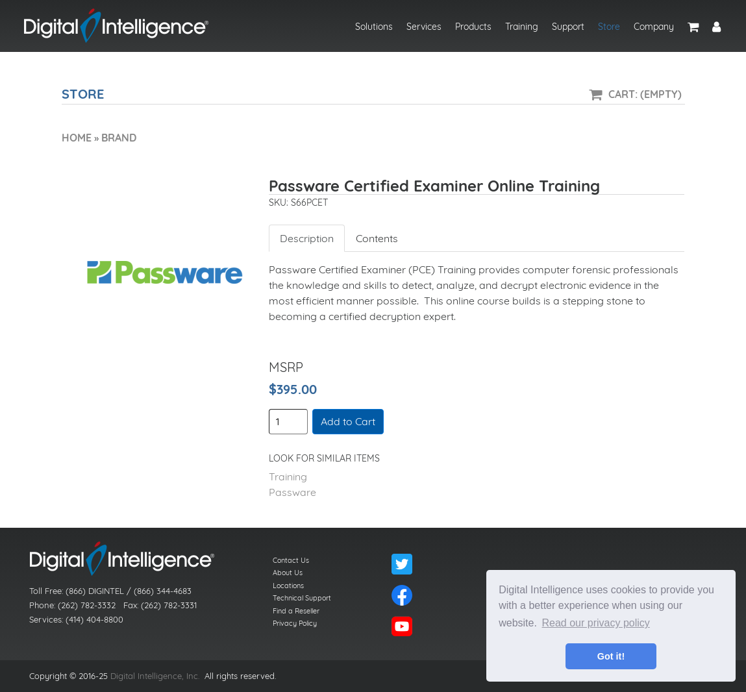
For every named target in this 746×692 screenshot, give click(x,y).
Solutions (374, 26)
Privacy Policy (295, 623)
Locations (288, 585)
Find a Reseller (296, 610)
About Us (288, 572)
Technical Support (302, 597)
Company (654, 26)
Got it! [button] (611, 656)
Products (473, 26)
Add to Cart (348, 421)
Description (307, 238)
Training (521, 26)
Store (609, 26)
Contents (377, 238)
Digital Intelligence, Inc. (154, 676)
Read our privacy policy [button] (596, 622)
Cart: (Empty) (645, 94)
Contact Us (291, 560)
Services (423, 26)
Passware (292, 492)
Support (568, 26)
